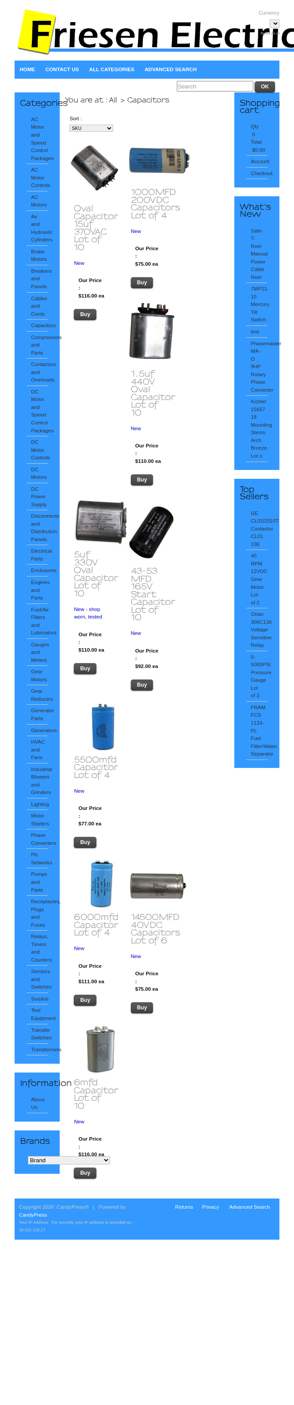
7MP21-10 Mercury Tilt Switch (259, 304)
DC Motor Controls (39, 449)
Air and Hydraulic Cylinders (39, 228)
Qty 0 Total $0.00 (258, 138)
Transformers (39, 1049)
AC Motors (39, 201)
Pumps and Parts (39, 881)
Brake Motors (39, 255)
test (255, 331)
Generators (39, 730)
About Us (38, 1103)
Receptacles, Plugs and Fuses (39, 913)
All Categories (111, 69)
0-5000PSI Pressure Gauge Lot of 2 (259, 676)
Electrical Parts (39, 554)
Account (259, 161)
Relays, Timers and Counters (39, 947)
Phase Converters (39, 839)
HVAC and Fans (38, 749)
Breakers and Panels (39, 278)
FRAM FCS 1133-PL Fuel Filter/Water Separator (259, 730)
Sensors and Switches (39, 978)
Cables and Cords (39, 306)
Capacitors (39, 325)
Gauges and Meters (39, 652)
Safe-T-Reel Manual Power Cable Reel (259, 254)
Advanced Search (171, 69)
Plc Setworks (39, 858)
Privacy (210, 1207)
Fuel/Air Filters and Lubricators (39, 621)
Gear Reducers (39, 695)
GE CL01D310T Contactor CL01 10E (259, 528)
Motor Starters (39, 819)
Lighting (39, 804)
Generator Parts (39, 714)
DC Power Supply (39, 496)
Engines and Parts (39, 589)
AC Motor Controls (39, 177)
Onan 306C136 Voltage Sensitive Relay (259, 629)
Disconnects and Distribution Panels (39, 527)
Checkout (259, 173)
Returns (184, 1207)
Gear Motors (39, 675)
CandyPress (33, 1215)
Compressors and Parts (39, 344)
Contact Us (62, 69)
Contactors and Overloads (39, 371)
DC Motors (39, 473)
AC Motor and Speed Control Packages (39, 138)
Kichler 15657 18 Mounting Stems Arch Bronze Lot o (259, 428)
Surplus (39, 998)
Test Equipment (39, 1014)
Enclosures (39, 570)
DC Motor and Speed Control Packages (39, 411)
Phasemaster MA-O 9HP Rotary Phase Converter (259, 366)
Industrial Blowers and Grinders (39, 780)
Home (27, 69)
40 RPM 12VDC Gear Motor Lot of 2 (259, 579)
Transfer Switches (39, 1034)
